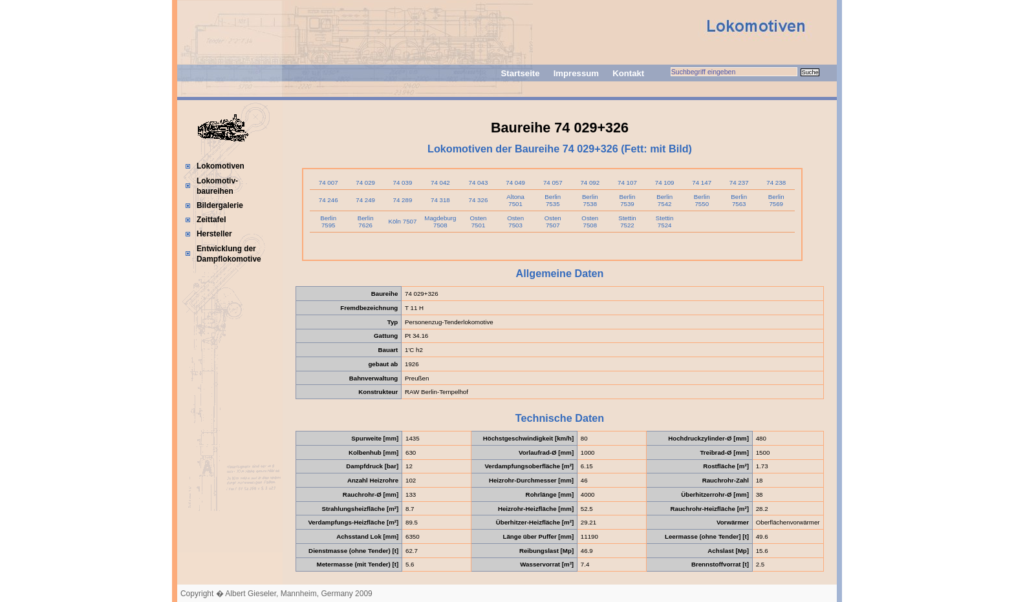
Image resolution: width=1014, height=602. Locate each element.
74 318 (440, 199)
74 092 (589, 182)
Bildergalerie (220, 205)
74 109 (664, 182)
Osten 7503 (515, 221)
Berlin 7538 (590, 200)
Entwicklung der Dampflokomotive (229, 254)
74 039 (403, 182)
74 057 (553, 182)
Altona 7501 (515, 200)
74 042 (440, 182)
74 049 (515, 182)
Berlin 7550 (702, 200)
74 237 (739, 182)
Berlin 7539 (628, 200)
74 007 (328, 182)
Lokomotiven (220, 166)
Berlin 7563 (739, 200)
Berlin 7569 (776, 200)
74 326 (478, 199)
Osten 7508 (589, 221)
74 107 (627, 182)
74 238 (776, 182)
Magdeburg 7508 (440, 221)
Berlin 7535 (553, 200)
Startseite (520, 73)
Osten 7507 (553, 221)
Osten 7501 (478, 221)
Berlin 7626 (366, 221)
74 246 (328, 199)
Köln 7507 (403, 221)
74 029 (365, 182)
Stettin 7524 (665, 221)
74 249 (365, 199)
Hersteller (214, 233)
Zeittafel (211, 219)
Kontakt (628, 73)
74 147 (701, 182)
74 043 (478, 182)
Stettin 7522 (627, 221)
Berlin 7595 (328, 221)
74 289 (403, 199)
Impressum (576, 73)
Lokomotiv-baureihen (217, 186)
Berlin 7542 (664, 200)
